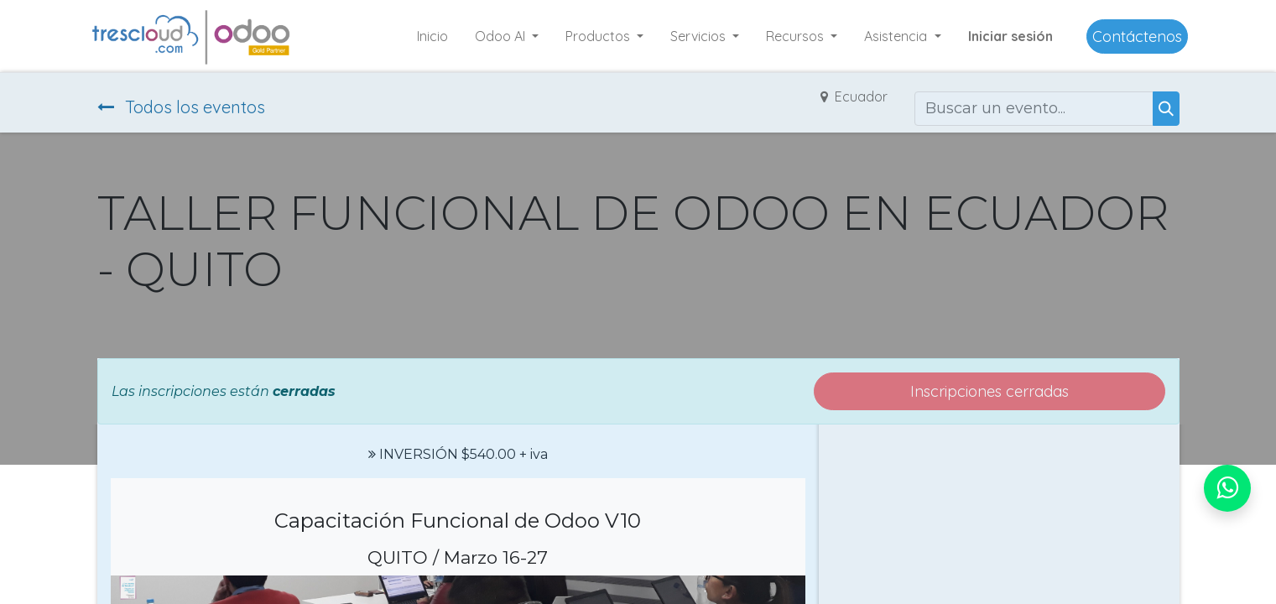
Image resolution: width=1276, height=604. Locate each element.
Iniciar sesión (1010, 36)
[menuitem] (432, 36)
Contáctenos (1137, 36)
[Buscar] (1166, 108)
